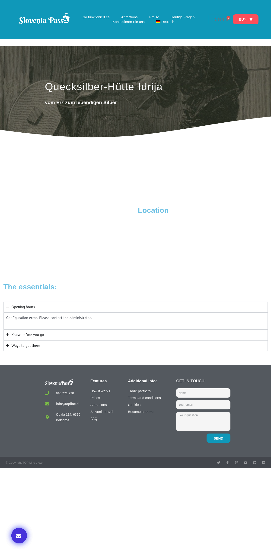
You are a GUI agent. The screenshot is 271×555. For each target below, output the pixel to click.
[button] (19, 535)
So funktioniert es (96, 17)
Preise (154, 17)
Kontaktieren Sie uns (128, 22)
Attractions (129, 17)
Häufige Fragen (182, 17)
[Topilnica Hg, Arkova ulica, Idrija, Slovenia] (69, 240)
